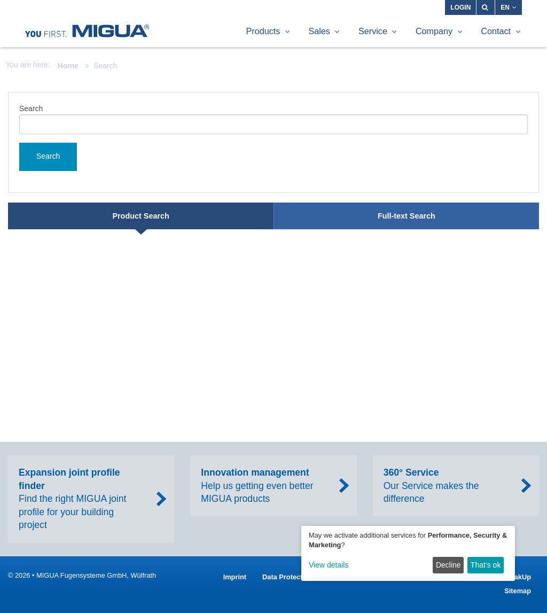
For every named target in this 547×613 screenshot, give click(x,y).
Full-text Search (406, 216)
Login (460, 7)
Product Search (140, 216)
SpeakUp (516, 577)
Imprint (234, 577)
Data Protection (287, 577)
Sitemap (517, 591)
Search (31, 108)
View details (328, 565)
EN (509, 7)
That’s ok (486, 565)
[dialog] (408, 553)
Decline (448, 565)
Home (68, 65)
